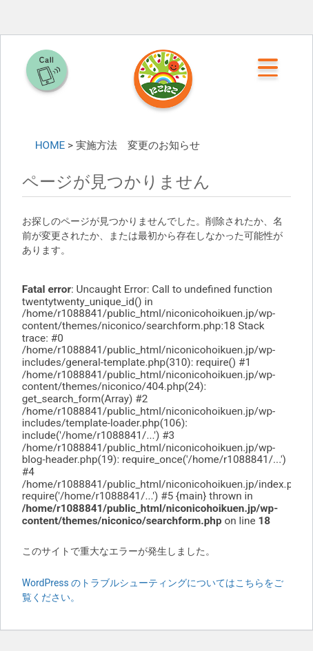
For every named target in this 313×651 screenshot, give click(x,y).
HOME (50, 145)
